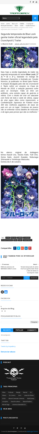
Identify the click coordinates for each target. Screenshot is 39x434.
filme (3, 392)
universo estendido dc (19, 404)
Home (2, 24)
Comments (32, 330)
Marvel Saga (5, 404)
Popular (19, 330)
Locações (5, 401)
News (16, 25)
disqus (27, 277)
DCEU (4, 398)
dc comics (12, 395)
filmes (4, 395)
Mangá (18, 392)
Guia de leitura (15, 401)
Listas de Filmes (29, 395)
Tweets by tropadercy (8, 346)
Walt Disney (30, 398)
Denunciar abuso (8, 352)
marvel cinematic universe (16, 398)
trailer (22, 25)
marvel (25, 392)
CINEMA (22, 24)
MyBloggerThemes (32, 431)
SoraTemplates (12, 431)
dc (31, 392)
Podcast (10, 392)
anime (8, 24)
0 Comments (32, 44)
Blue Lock (15, 24)
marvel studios (27, 401)
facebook (34, 277)
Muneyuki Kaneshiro (7, 25)
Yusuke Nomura (30, 25)
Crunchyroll (29, 24)
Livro (19, 395)
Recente (7, 330)
